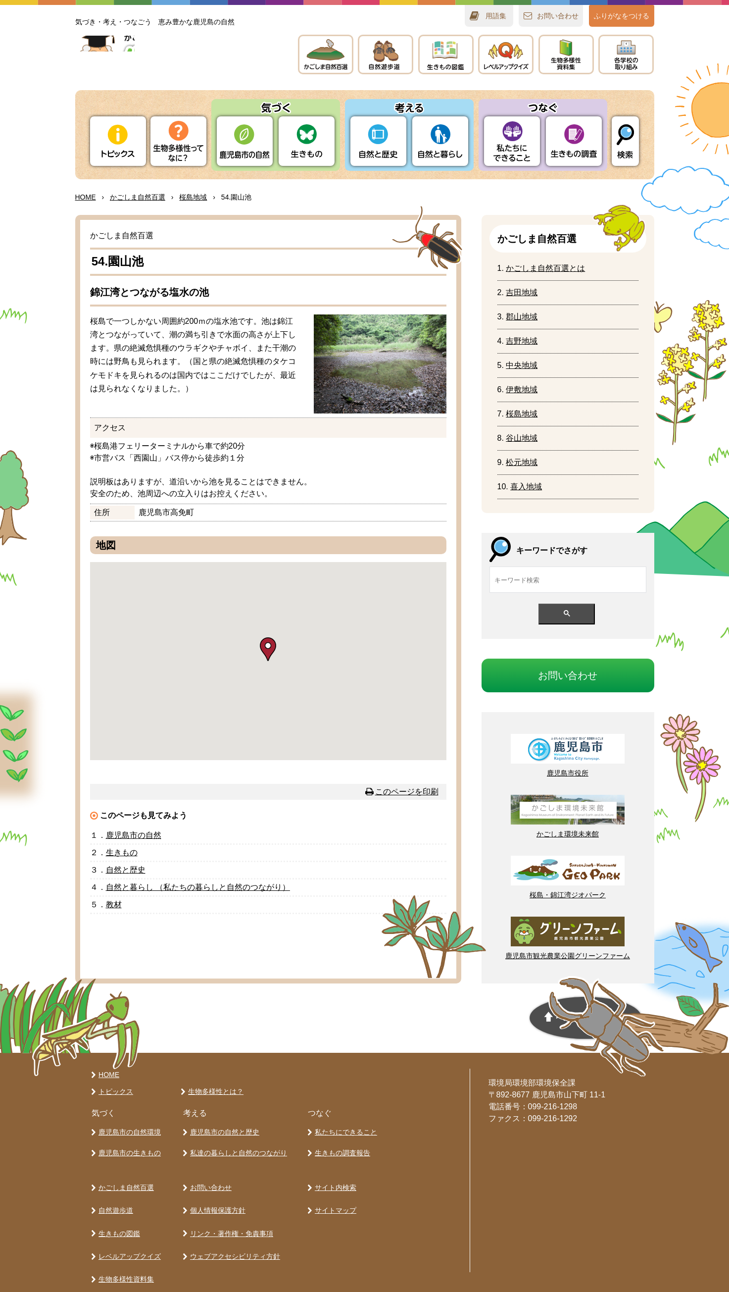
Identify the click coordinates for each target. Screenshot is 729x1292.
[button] (268, 649)
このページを (406, 791)
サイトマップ (334, 1195)
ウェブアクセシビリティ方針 (234, 1230)
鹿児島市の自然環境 (128, 1131)
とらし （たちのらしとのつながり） (198, 887)
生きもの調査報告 (341, 1148)
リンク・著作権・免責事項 (230, 1213)
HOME (85, 197)
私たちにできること (344, 1131)
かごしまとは (545, 268)
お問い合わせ (209, 1178)
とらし (440, 141)
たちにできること (512, 141)
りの (245, 141)
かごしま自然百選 (124, 1178)
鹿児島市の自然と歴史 (223, 1131)
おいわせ (558, 16)
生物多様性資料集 (124, 1247)
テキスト (566, 54)
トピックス (118, 141)
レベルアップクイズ (506, 54)
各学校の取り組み (124, 1265)
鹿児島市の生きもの (128, 1148)
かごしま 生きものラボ (175, 64)
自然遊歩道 (114, 1195)
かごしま (325, 54)
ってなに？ (178, 141)
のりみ (626, 54)
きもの (446, 54)
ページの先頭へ (504, 1021)
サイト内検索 (334, 1178)
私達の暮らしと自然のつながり (237, 1148)
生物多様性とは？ (214, 1091)
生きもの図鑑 (118, 1213)
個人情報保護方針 (216, 1195)
